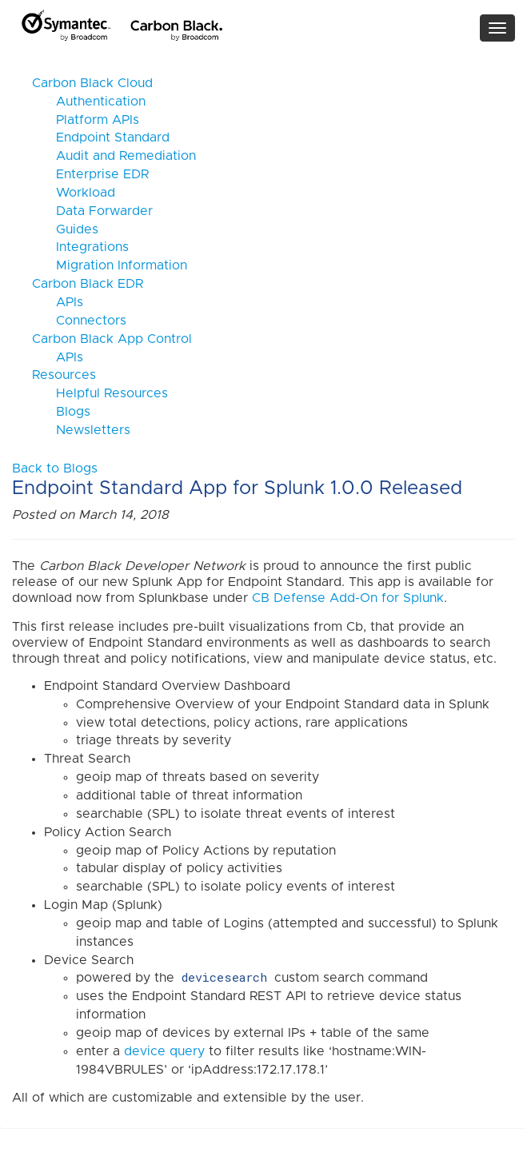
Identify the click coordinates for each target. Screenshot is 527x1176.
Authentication (89, 101)
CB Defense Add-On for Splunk (348, 598)
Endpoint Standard (101, 137)
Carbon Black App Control (112, 339)
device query (164, 1051)
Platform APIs (85, 120)
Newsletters (81, 430)
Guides (65, 229)
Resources (64, 375)
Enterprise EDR (90, 174)
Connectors (79, 320)
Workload (73, 192)
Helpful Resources (100, 393)
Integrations (80, 247)
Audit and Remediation (114, 155)
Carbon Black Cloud (92, 83)
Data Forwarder (92, 211)
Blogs (61, 411)
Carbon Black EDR (87, 283)
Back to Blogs (55, 468)
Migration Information (109, 265)
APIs (57, 302)
